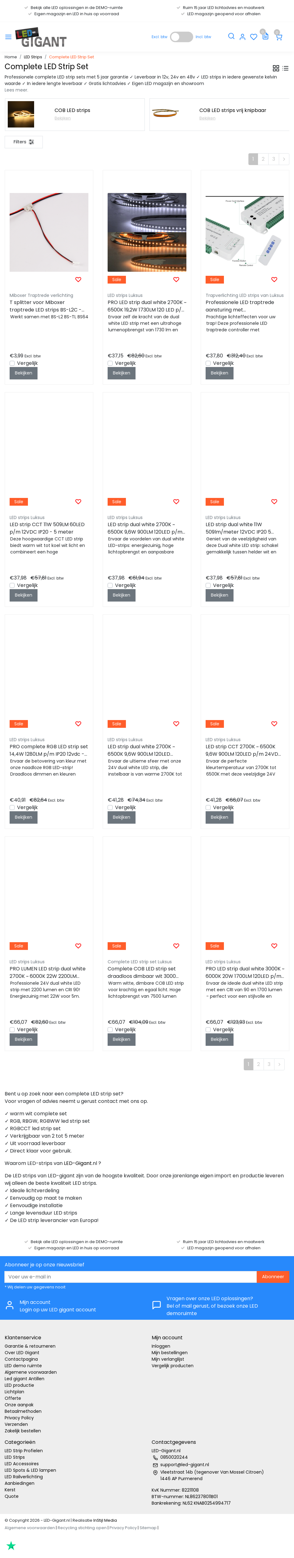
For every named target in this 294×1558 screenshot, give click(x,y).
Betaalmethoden (23, 1411)
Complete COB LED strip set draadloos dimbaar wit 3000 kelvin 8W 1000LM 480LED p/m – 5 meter (146, 972)
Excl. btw (159, 36)
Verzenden (16, 1424)
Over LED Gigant (22, 1353)
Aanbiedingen (19, 1483)
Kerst (10, 1490)
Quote (12, 1496)
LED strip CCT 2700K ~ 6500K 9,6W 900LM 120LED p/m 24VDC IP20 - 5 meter (244, 750)
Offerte (13, 1398)
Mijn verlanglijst (168, 1359)
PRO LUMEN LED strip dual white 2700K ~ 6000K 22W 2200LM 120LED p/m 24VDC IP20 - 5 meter (48, 972)
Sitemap (148, 1527)
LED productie (19, 1385)
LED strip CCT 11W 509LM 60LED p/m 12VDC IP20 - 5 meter (47, 528)
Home (11, 57)
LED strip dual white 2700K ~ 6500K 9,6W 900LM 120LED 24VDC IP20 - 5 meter (141, 750)
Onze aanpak (19, 1405)
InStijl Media (104, 1520)
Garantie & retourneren (30, 1346)
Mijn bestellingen (170, 1353)
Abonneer (273, 1277)
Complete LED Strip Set (71, 57)
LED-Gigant (78, 1163)
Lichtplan (14, 1392)
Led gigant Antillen (24, 1379)
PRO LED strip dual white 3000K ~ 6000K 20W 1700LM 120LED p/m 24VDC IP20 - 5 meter (245, 972)
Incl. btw (203, 36)
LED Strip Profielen (24, 1451)
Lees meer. (16, 90)
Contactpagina (21, 1359)
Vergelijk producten (173, 1366)
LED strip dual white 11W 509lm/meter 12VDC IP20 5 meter (238, 528)
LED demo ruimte (23, 1366)
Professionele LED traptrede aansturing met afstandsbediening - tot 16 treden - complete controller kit (242, 306)
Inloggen (161, 1346)
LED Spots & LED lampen (30, 1470)
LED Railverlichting (24, 1477)
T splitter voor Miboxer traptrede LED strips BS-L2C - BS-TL (46, 306)
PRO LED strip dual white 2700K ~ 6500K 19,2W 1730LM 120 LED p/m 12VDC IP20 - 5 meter (147, 306)
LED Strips (33, 57)
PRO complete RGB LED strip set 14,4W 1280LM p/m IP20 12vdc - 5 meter (49, 750)
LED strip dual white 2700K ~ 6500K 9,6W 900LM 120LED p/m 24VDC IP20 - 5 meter (145, 528)
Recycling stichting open (82, 1527)
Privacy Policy (19, 1418)
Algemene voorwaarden (31, 1372)
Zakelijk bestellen (23, 1431)
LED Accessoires (22, 1464)
